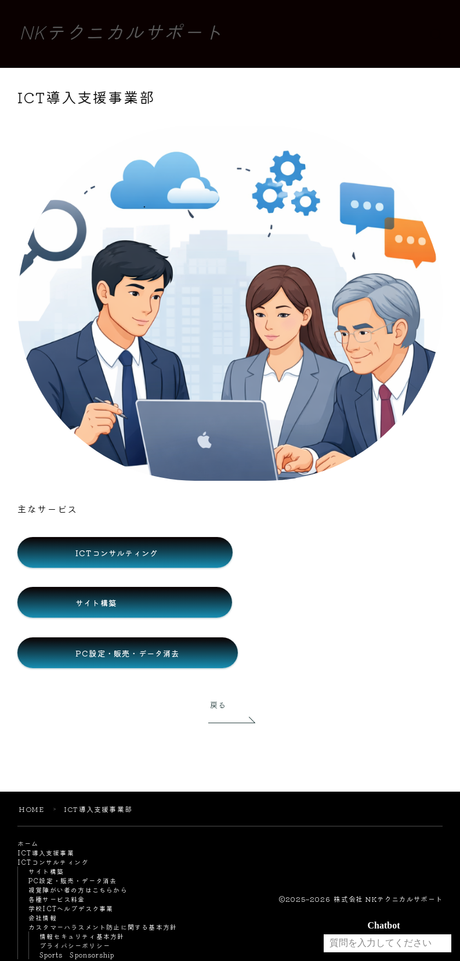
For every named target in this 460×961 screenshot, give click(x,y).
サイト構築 (46, 872)
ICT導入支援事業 (45, 853)
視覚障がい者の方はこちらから (78, 890)
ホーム (28, 844)
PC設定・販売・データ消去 (72, 881)
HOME (31, 810)
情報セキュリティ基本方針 (81, 937)
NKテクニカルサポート (121, 33)
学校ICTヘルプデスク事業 (71, 909)
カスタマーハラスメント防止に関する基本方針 (102, 928)
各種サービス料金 (56, 900)
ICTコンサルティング (52, 863)
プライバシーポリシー (74, 946)
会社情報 (42, 918)
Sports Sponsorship (77, 955)
